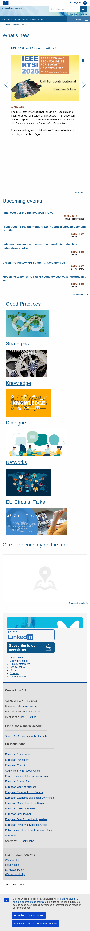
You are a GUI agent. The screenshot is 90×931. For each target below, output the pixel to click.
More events (79, 294)
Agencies (10, 835)
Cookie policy (17, 667)
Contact (14, 670)
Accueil (16, 25)
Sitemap (14, 673)
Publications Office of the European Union (29, 830)
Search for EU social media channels (26, 736)
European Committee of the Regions (26, 803)
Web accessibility (15, 874)
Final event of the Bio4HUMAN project (28, 212)
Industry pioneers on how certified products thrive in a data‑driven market (40, 246)
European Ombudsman (18, 814)
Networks (16, 462)
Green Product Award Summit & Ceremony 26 (34, 262)
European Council (15, 765)
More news (80, 192)
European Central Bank (18, 781)
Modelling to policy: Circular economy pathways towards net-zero (44, 278)
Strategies (17, 343)
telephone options (27, 706)
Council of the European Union (22, 770)
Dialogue (16, 423)
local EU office (28, 717)
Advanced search (79, 14)
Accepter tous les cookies (28, 915)
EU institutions (26, 841)
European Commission (18, 754)
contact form (33, 711)
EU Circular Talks (25, 502)
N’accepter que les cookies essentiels (35, 923)
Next (83, 85)
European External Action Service (24, 792)
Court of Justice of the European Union (27, 776)
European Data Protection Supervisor (26, 819)
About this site (18, 676)
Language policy (14, 869)
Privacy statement (20, 664)
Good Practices (23, 304)
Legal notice (16, 657)
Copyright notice (19, 660)
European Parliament (17, 760)
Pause (83, 60)
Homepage (25, 25)
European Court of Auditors (20, 787)
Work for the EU (14, 860)
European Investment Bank (20, 808)
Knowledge (18, 383)
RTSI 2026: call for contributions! (33, 48)
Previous (7, 85)
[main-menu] (86, 19)
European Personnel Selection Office (26, 824)
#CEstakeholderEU (12, 8)
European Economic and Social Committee (29, 797)
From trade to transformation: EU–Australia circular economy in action (44, 228)
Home (7, 25)
